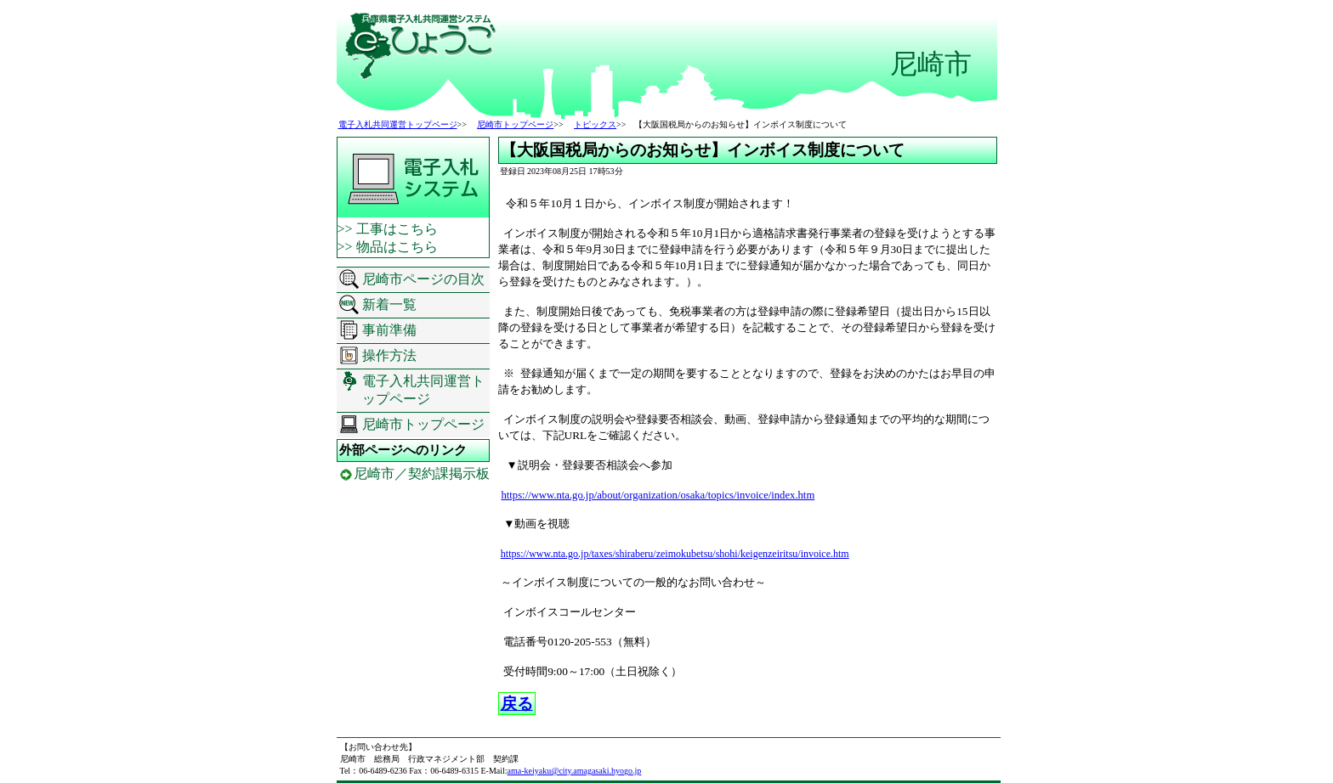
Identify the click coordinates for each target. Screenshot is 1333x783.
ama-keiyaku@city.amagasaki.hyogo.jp (575, 770)
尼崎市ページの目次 (423, 279)
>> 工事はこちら (388, 229)
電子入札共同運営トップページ (397, 124)
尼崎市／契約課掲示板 (422, 473)
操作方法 (389, 355)
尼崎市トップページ (515, 124)
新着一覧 (389, 304)
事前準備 (389, 330)
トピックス (595, 124)
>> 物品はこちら (388, 246)
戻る (517, 704)
